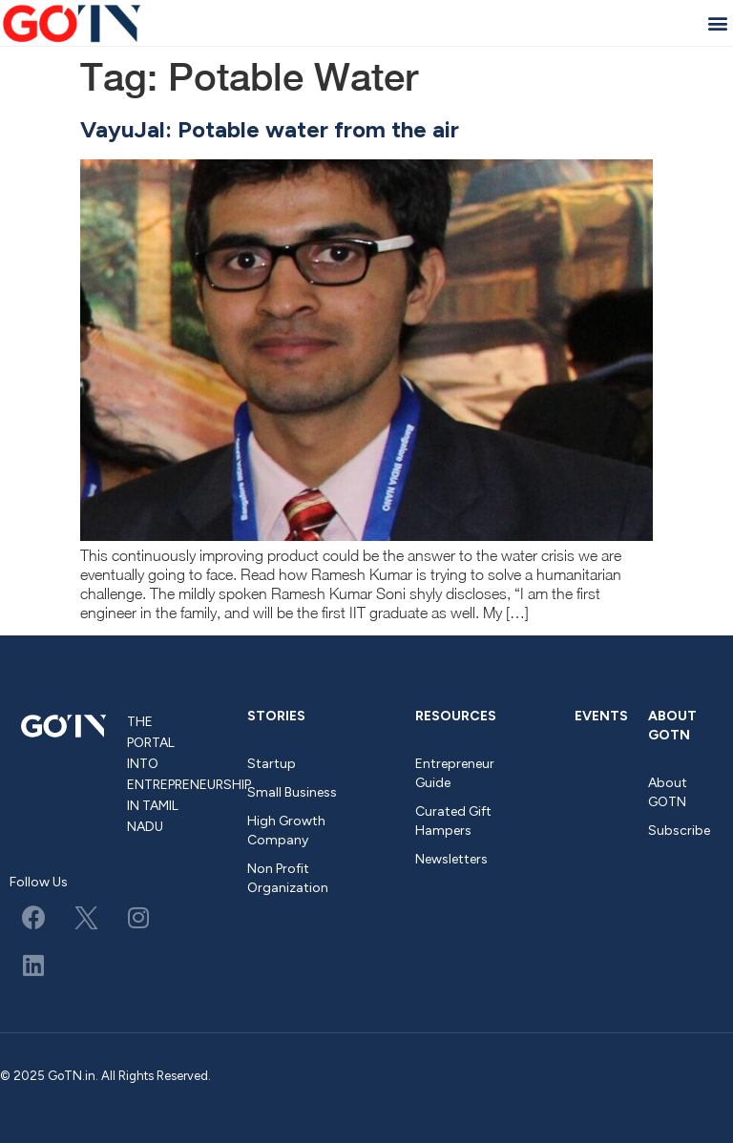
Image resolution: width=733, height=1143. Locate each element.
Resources (455, 716)
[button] (717, 22)
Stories (276, 716)
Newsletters (451, 859)
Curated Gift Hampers (453, 821)
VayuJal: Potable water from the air (269, 129)
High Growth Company (286, 830)
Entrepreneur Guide (454, 773)
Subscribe (679, 830)
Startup (271, 764)
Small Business (292, 792)
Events (601, 716)
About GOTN (672, 725)
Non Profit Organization (287, 878)
